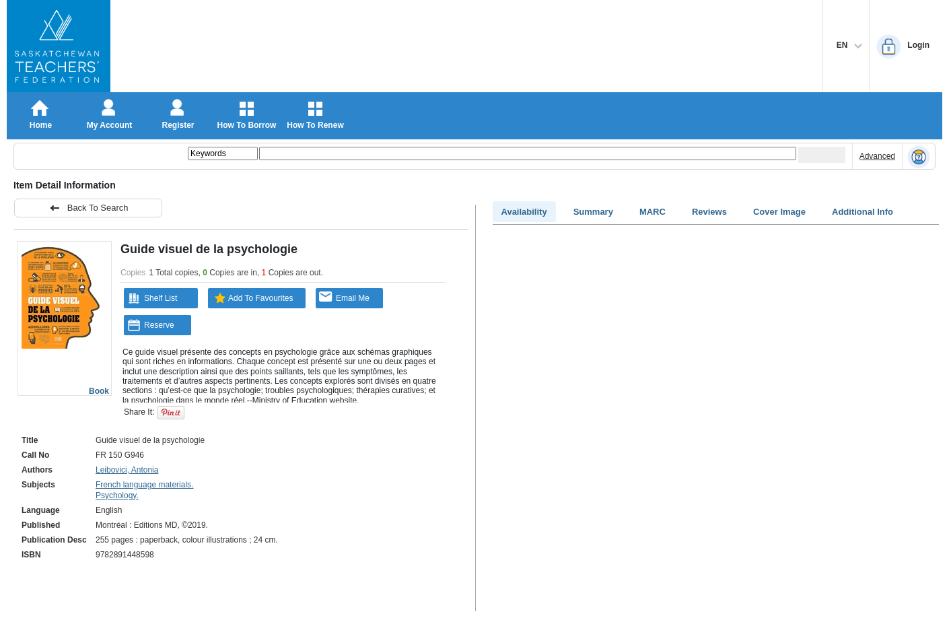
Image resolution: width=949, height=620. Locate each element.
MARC (652, 212)
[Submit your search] (821, 155)
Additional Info (862, 212)
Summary (593, 212)
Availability (524, 212)
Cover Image (779, 212)
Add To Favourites (252, 298)
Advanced (877, 156)
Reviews (709, 212)
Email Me (344, 297)
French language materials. (144, 484)
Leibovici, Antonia (127, 470)
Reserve (150, 325)
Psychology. (117, 495)
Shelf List (152, 298)
